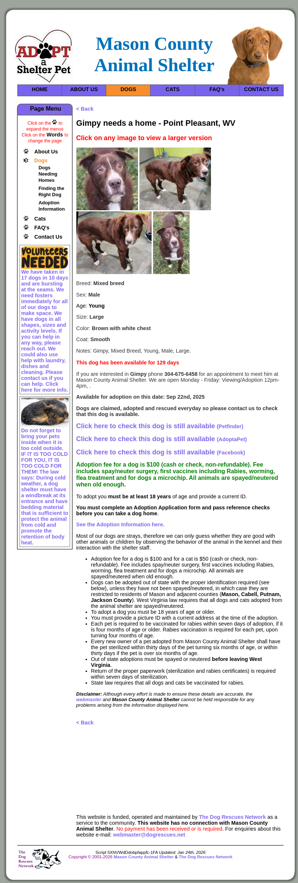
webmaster (88, 699)
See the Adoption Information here (119, 524)
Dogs (41, 160)
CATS (173, 89)
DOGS (128, 89)
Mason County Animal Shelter (144, 857)
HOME (40, 89)
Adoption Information (51, 206)
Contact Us (48, 237)
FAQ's (217, 89)
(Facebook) (160, 453)
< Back (85, 109)
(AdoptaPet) (161, 439)
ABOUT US (84, 89)
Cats (40, 219)
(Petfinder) (159, 426)
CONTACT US (261, 89)
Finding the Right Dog (51, 191)
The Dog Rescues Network (232, 817)
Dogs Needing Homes (47, 174)
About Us (46, 152)
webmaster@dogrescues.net (149, 835)
